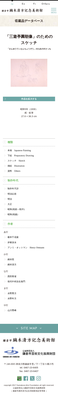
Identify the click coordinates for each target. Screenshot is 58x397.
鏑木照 (11, 259)
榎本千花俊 (13, 237)
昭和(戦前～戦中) (16, 209)
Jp (12, 4)
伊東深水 (12, 242)
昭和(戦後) (13, 214)
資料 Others (14, 171)
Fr (34, 4)
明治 (10, 199)
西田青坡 (12, 276)
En (23, 4)
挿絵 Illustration (16, 166)
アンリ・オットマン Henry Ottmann (26, 247)
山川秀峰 (12, 310)
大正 (10, 204)
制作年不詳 (13, 188)
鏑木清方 (12, 264)
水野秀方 (12, 293)
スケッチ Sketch (16, 160)
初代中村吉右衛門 (16, 281)
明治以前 (12, 194)
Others (46, 4)
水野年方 (12, 298)
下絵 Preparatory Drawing (21, 155)
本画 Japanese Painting (19, 150)
